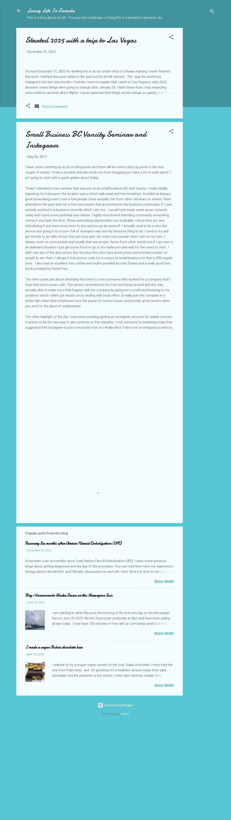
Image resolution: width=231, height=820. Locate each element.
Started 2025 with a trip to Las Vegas (80, 40)
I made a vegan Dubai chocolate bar (53, 741)
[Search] (212, 12)
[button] (171, 38)
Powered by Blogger (115, 799)
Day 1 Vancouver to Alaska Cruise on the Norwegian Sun (68, 689)
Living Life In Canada (51, 10)
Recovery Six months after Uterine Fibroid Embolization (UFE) (73, 638)
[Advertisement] (200, 98)
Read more (164, 676)
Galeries (125, 808)
